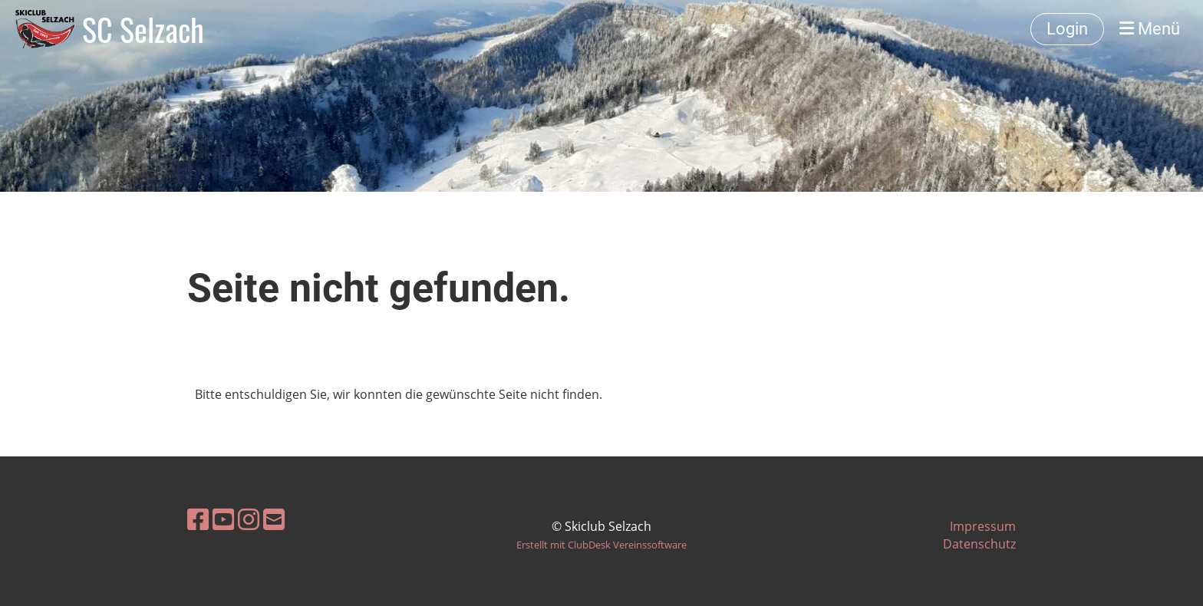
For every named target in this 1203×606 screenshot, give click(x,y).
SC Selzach (143, 29)
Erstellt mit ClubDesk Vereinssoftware (601, 545)
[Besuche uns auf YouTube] (223, 518)
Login (1067, 28)
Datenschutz (979, 543)
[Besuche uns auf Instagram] (248, 518)
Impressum (983, 526)
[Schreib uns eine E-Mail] (274, 518)
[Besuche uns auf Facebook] (198, 518)
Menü (1149, 28)
